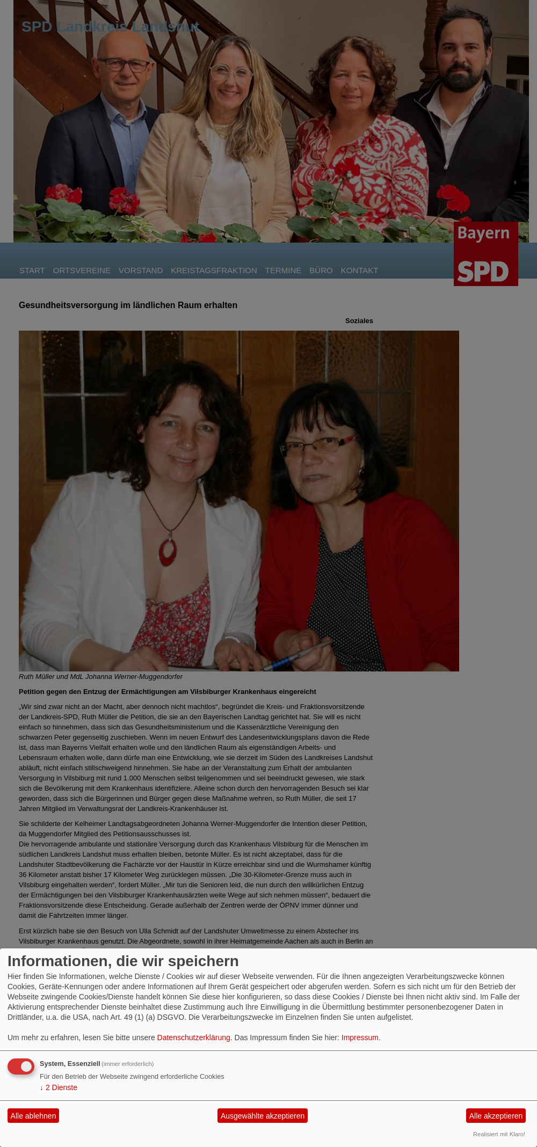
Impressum (360, 1037)
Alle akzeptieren (496, 1116)
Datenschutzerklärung (193, 1037)
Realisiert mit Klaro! (499, 1134)
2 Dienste (58, 1087)
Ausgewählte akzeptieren (262, 1116)
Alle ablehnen (33, 1116)
